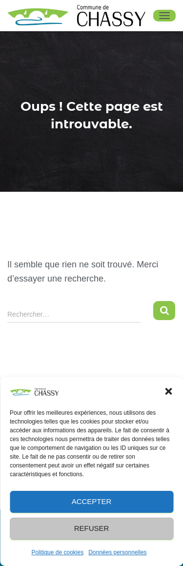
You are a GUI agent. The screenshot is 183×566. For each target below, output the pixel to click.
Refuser (91, 528)
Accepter (92, 501)
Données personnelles (117, 552)
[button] (168, 391)
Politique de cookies (57, 552)
